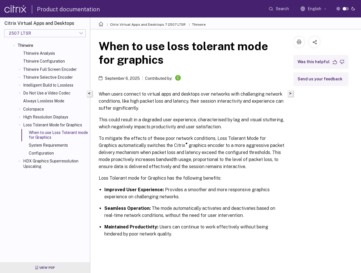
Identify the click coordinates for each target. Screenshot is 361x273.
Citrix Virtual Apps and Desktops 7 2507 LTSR (148, 25)
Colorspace (33, 109)
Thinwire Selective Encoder (48, 77)
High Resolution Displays (45, 117)
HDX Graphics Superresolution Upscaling (50, 163)
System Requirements (48, 145)
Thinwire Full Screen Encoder (50, 69)
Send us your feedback (320, 79)
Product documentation (68, 9)
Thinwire (25, 45)
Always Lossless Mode (43, 101)
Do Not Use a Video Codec (47, 93)
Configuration (41, 153)
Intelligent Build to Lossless (48, 85)
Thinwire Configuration (44, 61)
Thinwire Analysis (39, 53)
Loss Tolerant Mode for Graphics (52, 125)
